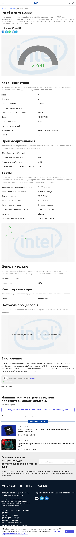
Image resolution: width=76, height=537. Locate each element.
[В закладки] (27, 435)
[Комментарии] (21, 435)
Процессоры (12, 8)
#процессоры (6, 386)
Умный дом (8, 486)
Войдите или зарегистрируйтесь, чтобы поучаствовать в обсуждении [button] (38, 410)
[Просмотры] (19, 435)
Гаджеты (42, 486)
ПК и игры (26, 486)
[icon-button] (2, 2)
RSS (11, 510)
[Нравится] (5, 378)
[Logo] (36, 2)
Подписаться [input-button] (68, 462)
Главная (3, 8)
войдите (32, 378)
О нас (18, 510)
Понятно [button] (69, 532)
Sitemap (4, 510)
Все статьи (5, 515)
